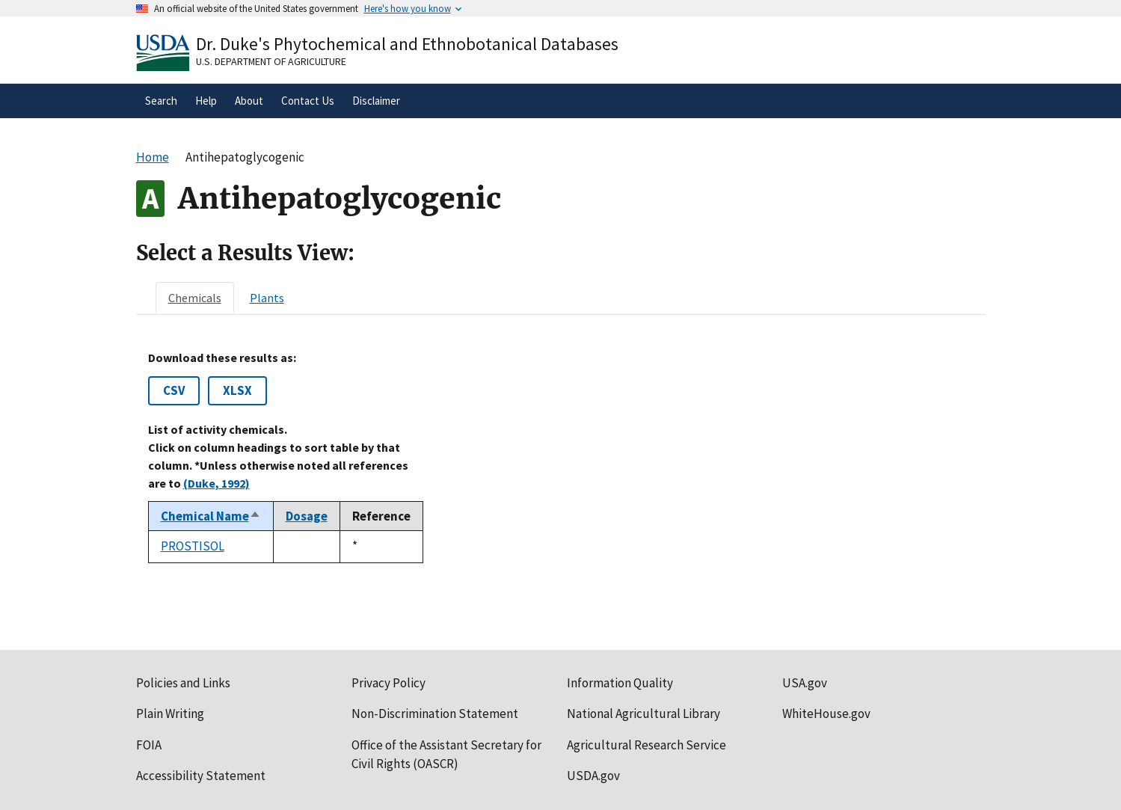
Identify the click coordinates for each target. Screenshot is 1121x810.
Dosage (307, 516)
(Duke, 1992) (216, 483)
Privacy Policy (388, 683)
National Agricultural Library (643, 713)
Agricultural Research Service (646, 745)
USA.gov (804, 683)
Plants (267, 297)
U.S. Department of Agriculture (271, 61)
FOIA (149, 745)
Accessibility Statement (200, 775)
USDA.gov (593, 775)
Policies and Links (183, 683)
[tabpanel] (561, 457)
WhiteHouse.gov (826, 713)
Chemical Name (211, 516)
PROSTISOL (192, 546)
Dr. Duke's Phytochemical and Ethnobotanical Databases (407, 44)
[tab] (195, 297)
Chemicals (194, 297)
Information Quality (620, 683)
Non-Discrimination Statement (434, 713)
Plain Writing (170, 713)
